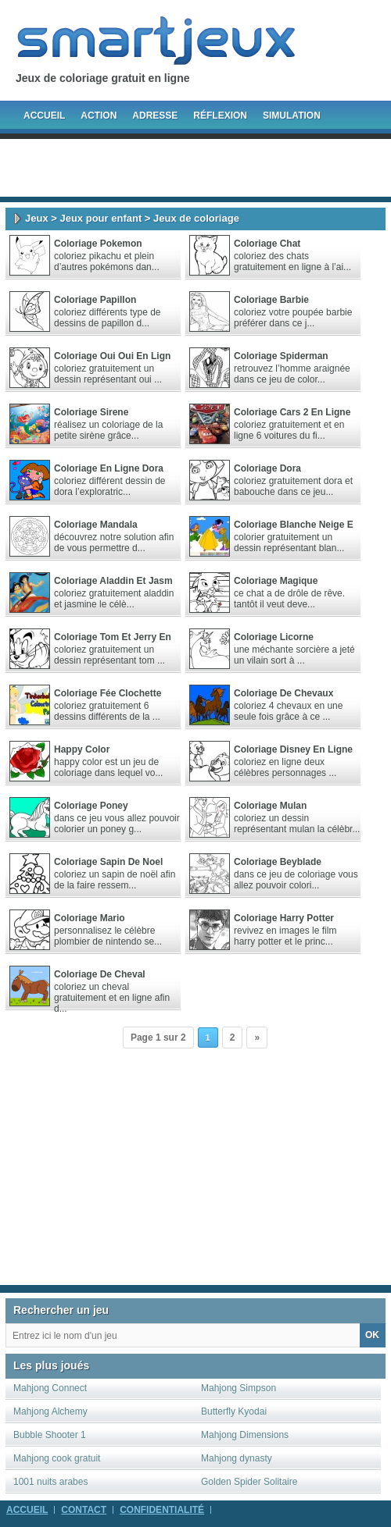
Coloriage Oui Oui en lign (112, 356)
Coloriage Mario (89, 918)
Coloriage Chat (267, 243)
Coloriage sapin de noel (108, 861)
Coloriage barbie (271, 299)
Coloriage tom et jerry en (112, 637)
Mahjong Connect (50, 1388)
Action (99, 115)
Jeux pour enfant (100, 218)
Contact (83, 1509)
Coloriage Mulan (270, 805)
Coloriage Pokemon (98, 243)
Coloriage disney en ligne (293, 749)
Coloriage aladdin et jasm (113, 580)
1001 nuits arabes (50, 1481)
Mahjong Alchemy (50, 1411)
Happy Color (81, 749)
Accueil (44, 115)
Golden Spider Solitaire (249, 1481)
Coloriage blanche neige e (293, 524)
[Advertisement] (195, 167)
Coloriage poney (91, 805)
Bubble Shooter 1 (49, 1434)
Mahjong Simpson (238, 1388)
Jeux (36, 218)
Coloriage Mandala (96, 524)
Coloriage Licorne (274, 637)
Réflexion (220, 115)
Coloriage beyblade (277, 861)
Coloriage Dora (267, 468)
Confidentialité (162, 1510)
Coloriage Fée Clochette (107, 693)
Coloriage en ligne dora (108, 468)
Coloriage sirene (91, 412)
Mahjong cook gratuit (56, 1458)
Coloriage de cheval (99, 974)
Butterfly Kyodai (234, 1411)
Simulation (292, 115)
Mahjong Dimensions (245, 1434)
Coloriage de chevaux (283, 693)
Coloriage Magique (275, 580)
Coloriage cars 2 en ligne (292, 412)
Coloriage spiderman (281, 356)
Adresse (155, 115)
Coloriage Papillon (95, 299)
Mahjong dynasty (236, 1458)
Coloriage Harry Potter (284, 918)
